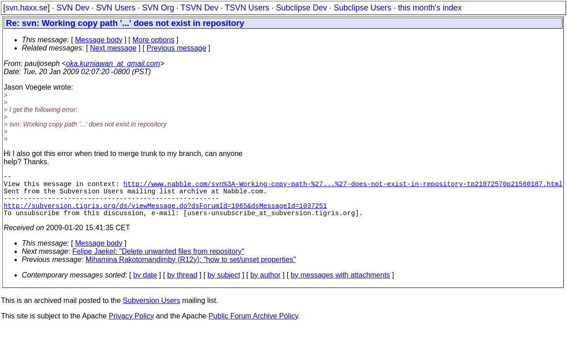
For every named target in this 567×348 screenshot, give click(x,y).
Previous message (177, 48)
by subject (223, 286)
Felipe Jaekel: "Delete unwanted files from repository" (158, 262)
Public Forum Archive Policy (253, 327)
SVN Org (158, 7)
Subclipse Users (362, 7)
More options (154, 40)
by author (265, 286)
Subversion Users (151, 311)
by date (145, 286)
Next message (113, 48)
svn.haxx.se (26, 7)
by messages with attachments (340, 286)
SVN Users (115, 7)
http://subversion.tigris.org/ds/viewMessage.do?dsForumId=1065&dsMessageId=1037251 (165, 214)
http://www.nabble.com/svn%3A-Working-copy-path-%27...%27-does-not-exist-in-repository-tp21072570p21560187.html (342, 187)
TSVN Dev (199, 7)
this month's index (430, 7)
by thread (182, 286)
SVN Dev (72, 7)
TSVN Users (247, 7)
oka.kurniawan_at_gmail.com (113, 63)
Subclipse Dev (301, 7)
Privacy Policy (131, 327)
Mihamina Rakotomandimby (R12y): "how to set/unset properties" (191, 270)
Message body (98, 40)
